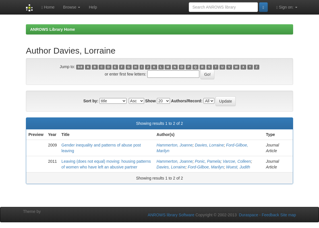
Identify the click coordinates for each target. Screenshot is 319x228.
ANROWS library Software (171, 215)
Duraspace (248, 215)
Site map (288, 215)
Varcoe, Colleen (237, 161)
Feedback (270, 215)
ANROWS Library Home (52, 29)
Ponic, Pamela (207, 161)
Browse (71, 7)
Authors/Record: (186, 101)
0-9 (80, 67)
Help (93, 7)
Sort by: (90, 101)
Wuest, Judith (238, 167)
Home (47, 7)
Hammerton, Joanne (175, 145)
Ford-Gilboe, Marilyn (206, 167)
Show (150, 101)
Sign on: (286, 7)
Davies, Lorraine (209, 145)
